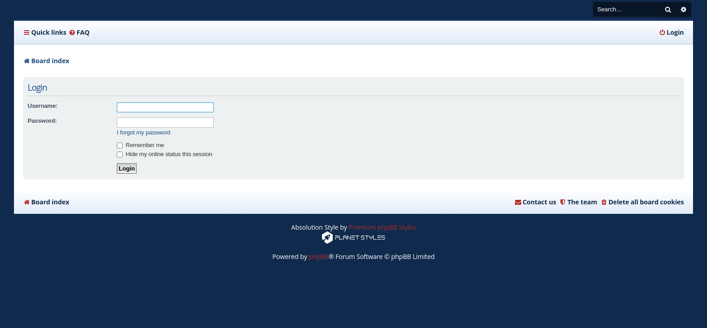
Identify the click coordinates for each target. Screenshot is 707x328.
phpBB (319, 256)
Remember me (140, 145)
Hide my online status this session (164, 154)
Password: (42, 120)
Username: (42, 105)
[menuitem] (79, 32)
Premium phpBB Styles (382, 227)
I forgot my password (143, 132)
